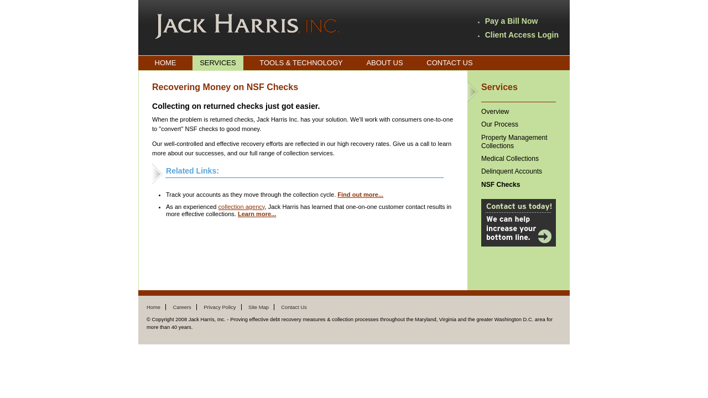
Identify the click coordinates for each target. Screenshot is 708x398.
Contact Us (449, 63)
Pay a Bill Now (511, 21)
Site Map (258, 307)
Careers (182, 307)
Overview (495, 112)
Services (218, 63)
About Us (384, 63)
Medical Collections (510, 159)
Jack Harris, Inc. (247, 26)
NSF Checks (500, 184)
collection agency (241, 206)
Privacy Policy (220, 307)
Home (165, 63)
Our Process (499, 124)
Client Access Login (522, 34)
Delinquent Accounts (511, 171)
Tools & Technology (301, 63)
